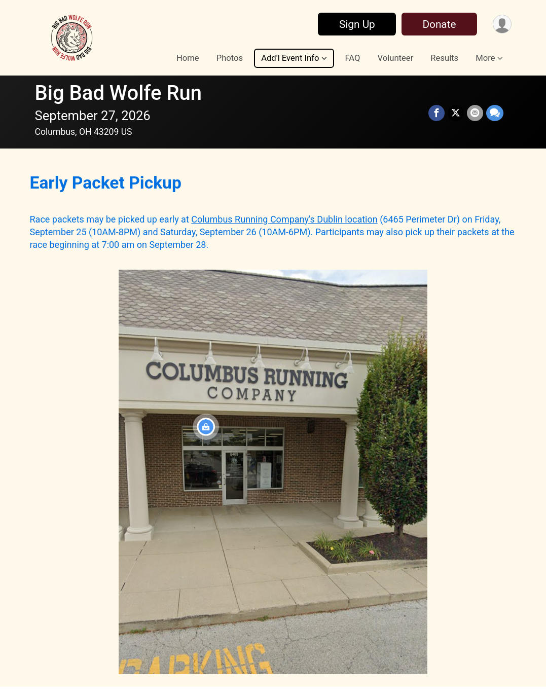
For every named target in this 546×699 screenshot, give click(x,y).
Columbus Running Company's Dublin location (284, 219)
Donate (439, 24)
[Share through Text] (494, 113)
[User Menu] (502, 24)
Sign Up (357, 24)
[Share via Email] (475, 113)
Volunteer (396, 58)
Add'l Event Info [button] (290, 58)
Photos (229, 58)
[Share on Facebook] (436, 113)
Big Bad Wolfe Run (118, 93)
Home (187, 58)
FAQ (352, 58)
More (485, 58)
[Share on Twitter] (456, 113)
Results (444, 58)
